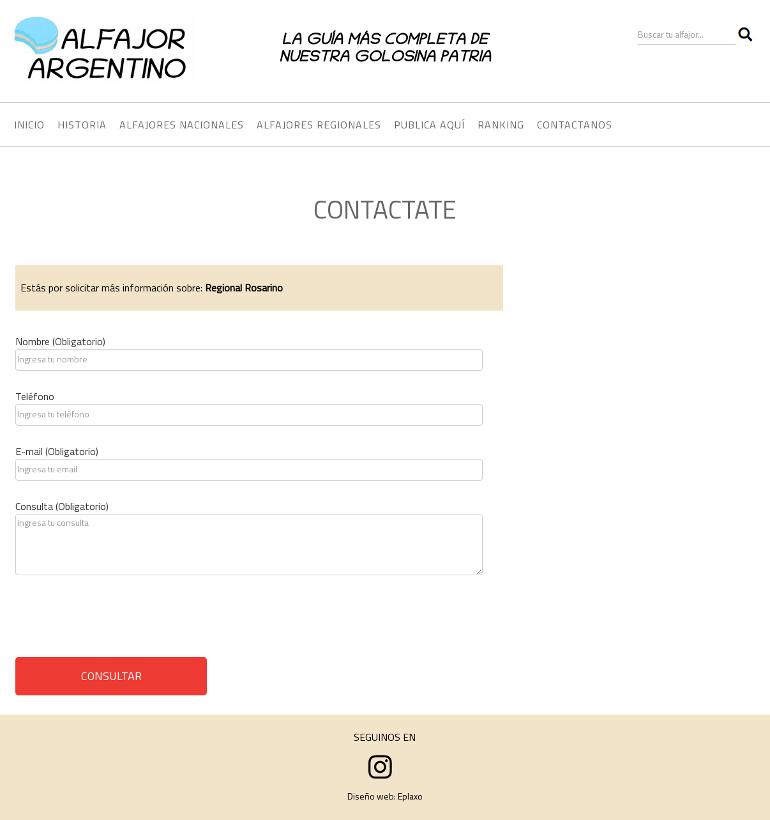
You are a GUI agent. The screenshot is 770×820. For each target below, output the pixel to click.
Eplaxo (410, 796)
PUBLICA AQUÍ (429, 124)
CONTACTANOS (574, 124)
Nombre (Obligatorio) (60, 341)
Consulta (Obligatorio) (62, 506)
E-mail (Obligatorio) (56, 451)
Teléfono (34, 396)
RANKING (501, 124)
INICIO (29, 124)
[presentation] (112, 621)
